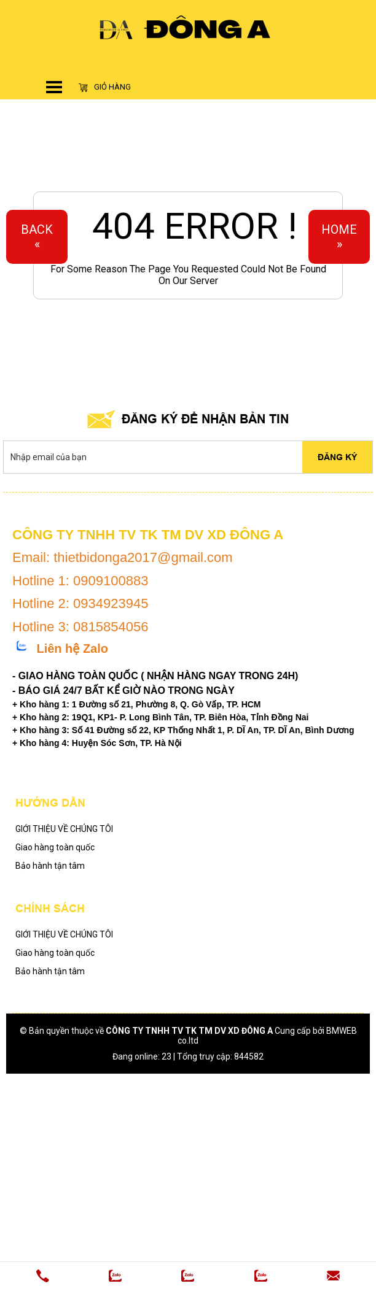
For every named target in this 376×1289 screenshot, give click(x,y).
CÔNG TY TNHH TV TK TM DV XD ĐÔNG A (189, 1031)
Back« (37, 237)
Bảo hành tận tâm (50, 866)
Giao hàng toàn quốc (55, 847)
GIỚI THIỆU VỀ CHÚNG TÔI (64, 829)
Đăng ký (337, 457)
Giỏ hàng (104, 87)
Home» (339, 237)
